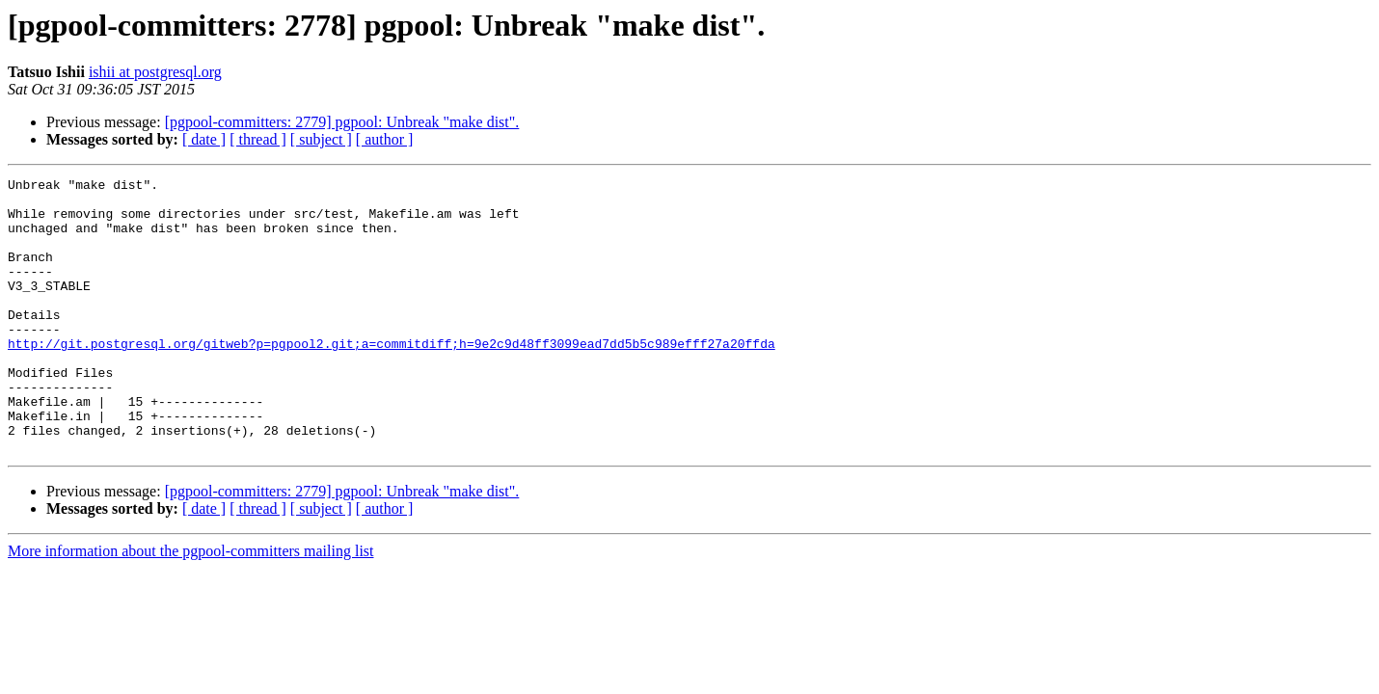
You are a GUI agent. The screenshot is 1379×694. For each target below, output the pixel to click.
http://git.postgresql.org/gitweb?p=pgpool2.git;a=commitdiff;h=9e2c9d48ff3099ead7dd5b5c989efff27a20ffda (391, 378)
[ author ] (385, 139)
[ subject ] (321, 139)
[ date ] (204, 139)
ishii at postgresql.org (155, 72)
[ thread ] (258, 139)
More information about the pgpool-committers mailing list (191, 606)
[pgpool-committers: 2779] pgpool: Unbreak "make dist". (342, 122)
